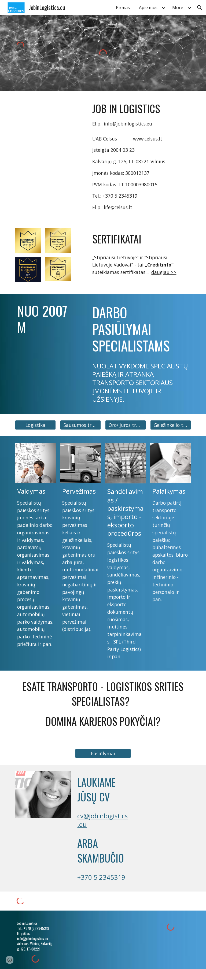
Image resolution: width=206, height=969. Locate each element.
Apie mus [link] (148, 7)
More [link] (177, 7)
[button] (199, 7)
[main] (140, 114)
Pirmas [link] (123, 7)
